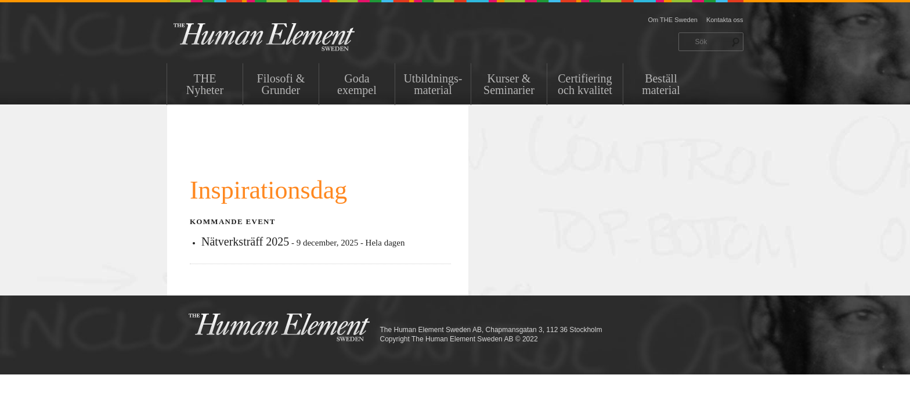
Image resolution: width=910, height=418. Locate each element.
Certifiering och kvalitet (585, 84)
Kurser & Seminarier (509, 84)
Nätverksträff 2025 (245, 241)
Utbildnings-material (432, 84)
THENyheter (204, 84)
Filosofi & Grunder (281, 84)
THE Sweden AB (281, 36)
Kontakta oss (724, 19)
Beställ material (661, 84)
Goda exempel (357, 84)
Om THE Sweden (673, 19)
